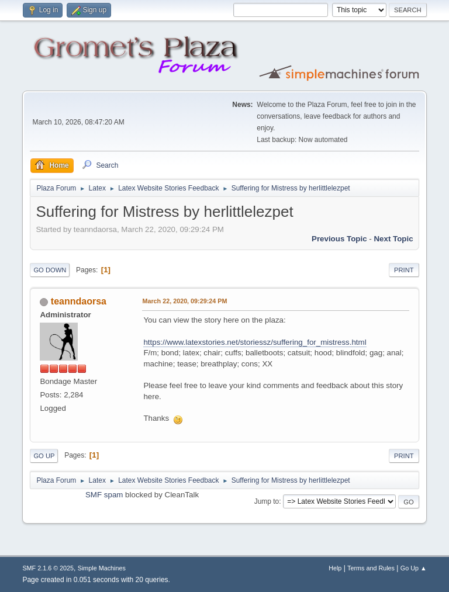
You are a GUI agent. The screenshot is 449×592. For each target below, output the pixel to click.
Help (335, 568)
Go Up (43, 455)
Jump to (266, 501)
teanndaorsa (78, 301)
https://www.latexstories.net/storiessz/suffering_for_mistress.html (254, 342)
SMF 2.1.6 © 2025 (48, 568)
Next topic (393, 238)
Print (404, 270)
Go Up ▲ (413, 568)
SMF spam (104, 494)
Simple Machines (102, 568)
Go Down (49, 270)
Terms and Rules (371, 568)
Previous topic (339, 238)
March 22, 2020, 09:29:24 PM (184, 300)
